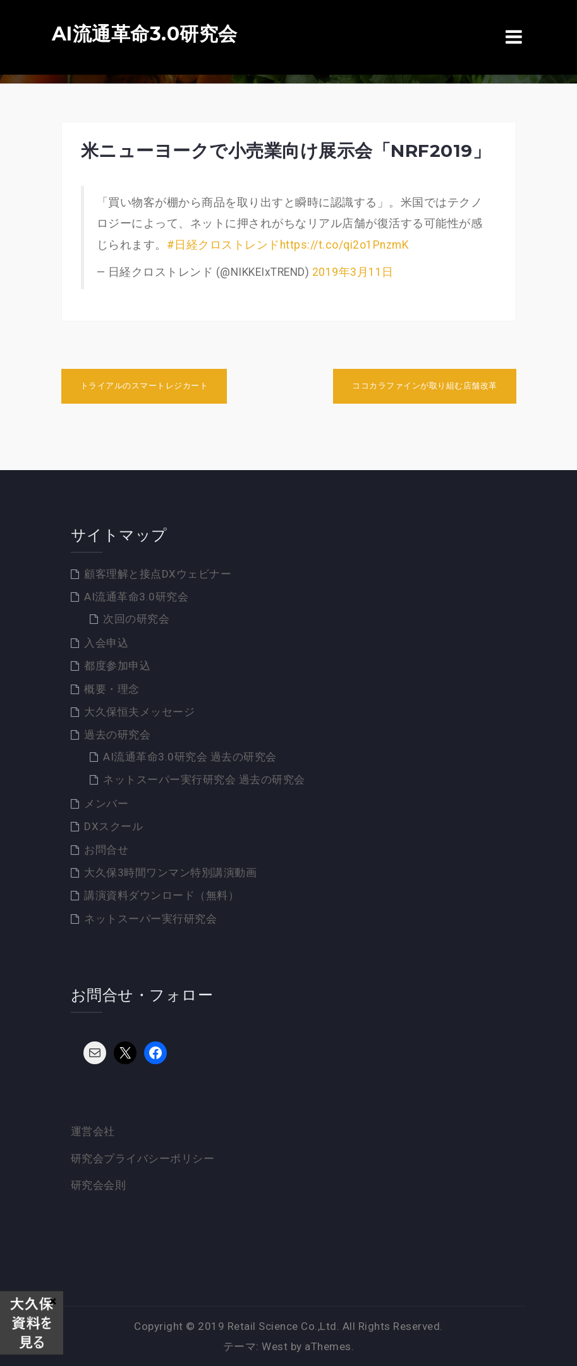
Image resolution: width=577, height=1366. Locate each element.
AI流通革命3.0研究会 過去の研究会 (190, 756)
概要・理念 (112, 689)
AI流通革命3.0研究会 (145, 34)
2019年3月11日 (353, 272)
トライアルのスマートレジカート (144, 385)
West (275, 1346)
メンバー (106, 803)
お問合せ (106, 849)
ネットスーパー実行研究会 (150, 918)
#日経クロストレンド (223, 245)
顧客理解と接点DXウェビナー (157, 574)
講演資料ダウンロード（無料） (161, 895)
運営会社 (93, 1131)
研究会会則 (98, 1185)
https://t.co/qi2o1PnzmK (344, 245)
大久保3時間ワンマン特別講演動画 (170, 872)
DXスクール (113, 826)
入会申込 (106, 642)
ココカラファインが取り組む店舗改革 (424, 385)
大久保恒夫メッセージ (139, 711)
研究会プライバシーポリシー (143, 1158)
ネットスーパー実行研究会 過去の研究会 (204, 779)
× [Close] (52, 1301)
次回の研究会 (136, 618)
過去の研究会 (117, 734)
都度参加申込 (117, 665)
